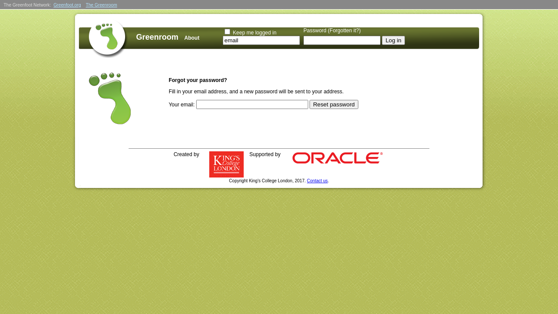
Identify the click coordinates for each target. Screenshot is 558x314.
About (192, 38)
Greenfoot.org (67, 5)
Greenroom (157, 37)
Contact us (317, 180)
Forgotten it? (344, 30)
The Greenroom (101, 5)
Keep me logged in (254, 33)
